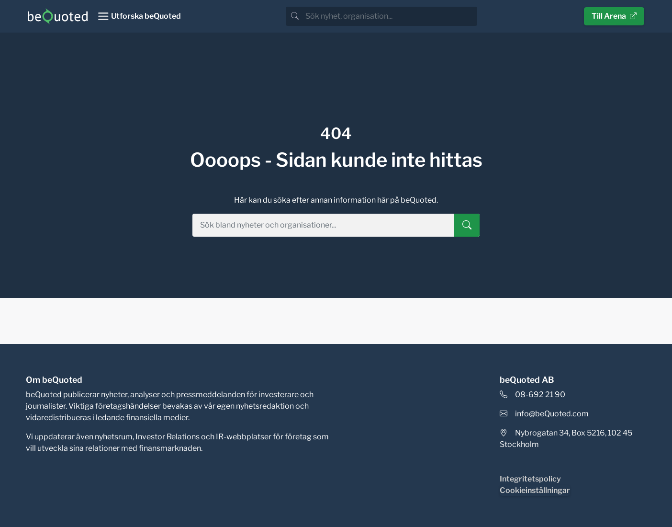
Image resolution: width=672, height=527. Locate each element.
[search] (390, 16)
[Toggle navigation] (139, 16)
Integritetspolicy (530, 478)
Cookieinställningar (535, 490)
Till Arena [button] (614, 16)
